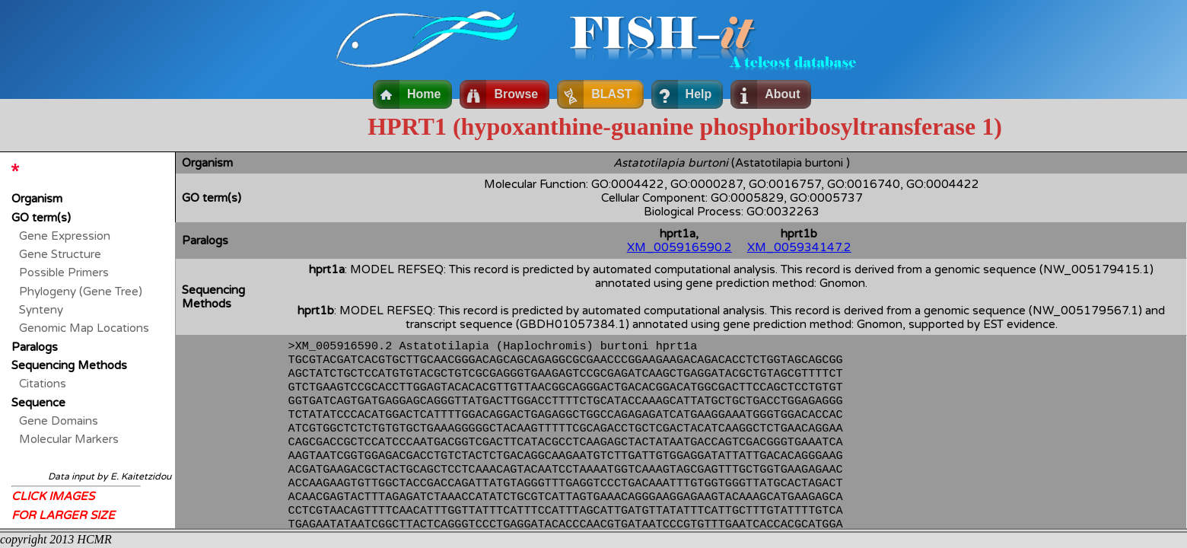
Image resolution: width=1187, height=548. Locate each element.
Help (699, 94)
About (782, 94)
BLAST (611, 94)
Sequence (38, 402)
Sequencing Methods (69, 365)
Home (424, 94)
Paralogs (34, 347)
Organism (36, 199)
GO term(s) (41, 218)
